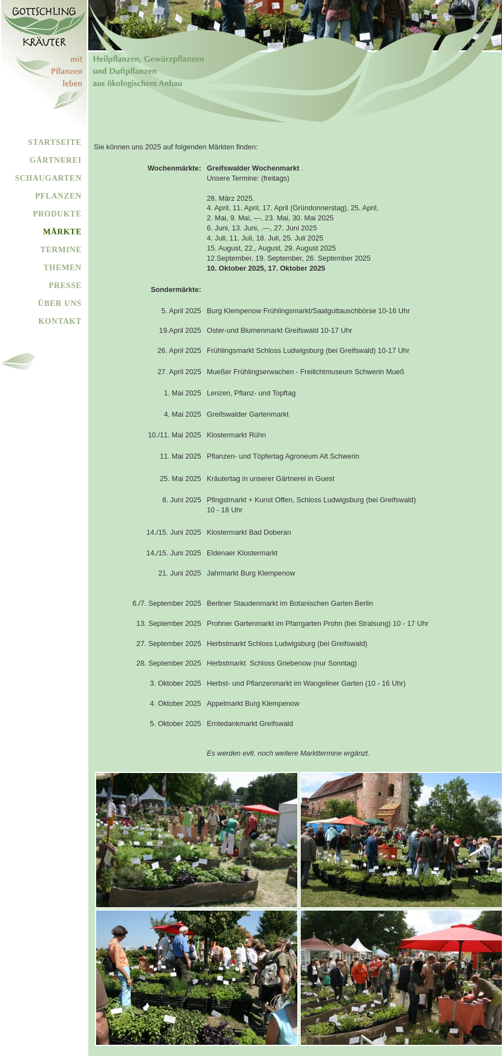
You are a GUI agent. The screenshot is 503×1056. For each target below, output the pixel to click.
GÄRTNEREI (56, 159)
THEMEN (63, 267)
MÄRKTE (62, 231)
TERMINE (61, 249)
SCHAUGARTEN (48, 177)
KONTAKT (60, 321)
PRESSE (65, 285)
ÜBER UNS (60, 303)
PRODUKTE (57, 213)
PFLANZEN (58, 195)
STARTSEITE (55, 142)
